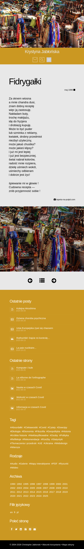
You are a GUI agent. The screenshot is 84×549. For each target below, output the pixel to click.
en (11, 512)
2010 (65, 488)
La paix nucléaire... (26, 347)
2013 (25, 492)
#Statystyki (57, 439)
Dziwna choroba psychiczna (31, 318)
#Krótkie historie (18, 435)
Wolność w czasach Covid (30, 397)
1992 (19, 484)
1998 (45, 484)
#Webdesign (60, 443)
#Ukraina (48, 443)
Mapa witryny (68, 544)
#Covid (42, 427)
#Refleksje (15, 439)
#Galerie (23, 463)
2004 (25, 488)
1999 (51, 484)
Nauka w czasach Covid (29, 387)
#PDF (54, 463)
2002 (12, 488)
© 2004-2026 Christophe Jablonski (25, 544)
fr (14, 512)
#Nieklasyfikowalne (38, 435)
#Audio (14, 463)
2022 (25, 495)
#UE (40, 443)
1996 (32, 484)
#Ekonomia (28, 431)
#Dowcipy (62, 427)
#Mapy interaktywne (39, 463)
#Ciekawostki (31, 427)
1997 (39, 484)
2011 (12, 492)
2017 (51, 492)
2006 (39, 488)
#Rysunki (63, 463)
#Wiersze (15, 447)
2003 (19, 488)
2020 (12, 495)
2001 (65, 484)
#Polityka (64, 435)
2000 (58, 484)
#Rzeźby (45, 439)
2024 (39, 495)
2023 (32, 495)
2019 (65, 492)
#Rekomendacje (30, 439)
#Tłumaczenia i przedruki (23, 443)
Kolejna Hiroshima (26, 308)
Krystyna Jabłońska (42, 51)
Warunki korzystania (51, 544)
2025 (45, 495)
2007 (45, 488)
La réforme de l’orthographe (31, 377)
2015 (39, 492)
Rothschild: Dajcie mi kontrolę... (33, 338)
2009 (58, 488)
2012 (19, 492)
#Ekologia (15, 431)
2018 (58, 492)
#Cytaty (52, 427)
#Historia (66, 431)
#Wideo (14, 467)
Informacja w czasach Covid (31, 407)
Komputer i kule (24, 367)
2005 (32, 488)
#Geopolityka (53, 431)
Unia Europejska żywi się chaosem (34, 328)
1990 (12, 484)
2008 (51, 488)
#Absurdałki (16, 427)
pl (18, 512)
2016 (45, 492)
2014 (32, 492)
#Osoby (54, 435)
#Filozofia (40, 431)
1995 (25, 484)
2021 (19, 495)
